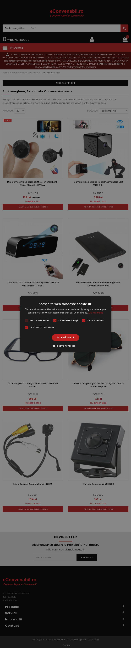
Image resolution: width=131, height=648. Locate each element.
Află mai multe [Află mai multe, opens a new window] (95, 312)
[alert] (65, 324)
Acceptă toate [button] (65, 337)
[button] (65, 346)
